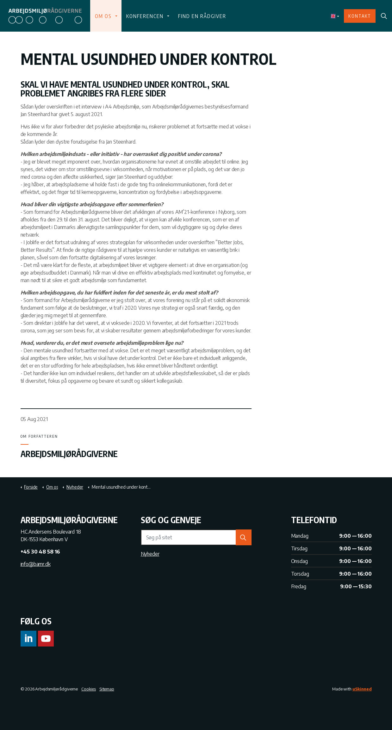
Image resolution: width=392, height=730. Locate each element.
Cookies (88, 688)
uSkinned (362, 688)
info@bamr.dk (36, 564)
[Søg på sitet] (196, 537)
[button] (244, 537)
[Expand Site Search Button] (383, 16)
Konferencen (144, 16)
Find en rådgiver (201, 16)
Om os (103, 16)
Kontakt (360, 16)
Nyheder (150, 554)
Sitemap (106, 688)
